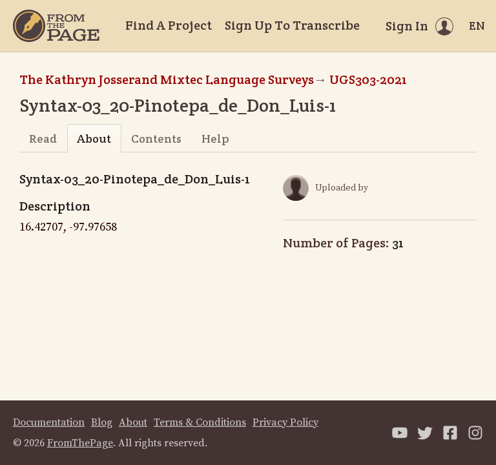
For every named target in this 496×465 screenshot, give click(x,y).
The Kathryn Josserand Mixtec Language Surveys (166, 79)
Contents (156, 138)
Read (43, 138)
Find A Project (168, 25)
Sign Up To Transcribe (292, 25)
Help (215, 138)
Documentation (49, 422)
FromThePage (80, 443)
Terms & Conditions (200, 422)
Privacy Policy (285, 422)
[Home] (56, 26)
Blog (101, 422)
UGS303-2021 (368, 79)
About (94, 138)
